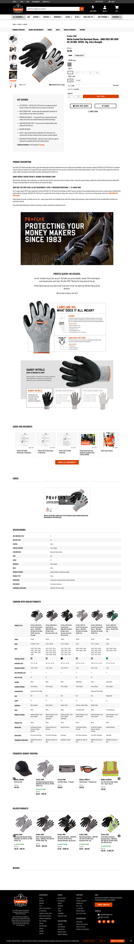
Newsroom (60, 906)
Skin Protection (43, 926)
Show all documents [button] (67, 462)
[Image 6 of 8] (13, 84)
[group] (23, 774)
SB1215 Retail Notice (81, 913)
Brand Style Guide (62, 916)
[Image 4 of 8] (13, 66)
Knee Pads (41, 901)
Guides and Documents (36, 30)
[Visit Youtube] (112, 921)
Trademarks (61, 913)
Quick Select (79, 55)
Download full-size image (57, 85)
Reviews (82, 30)
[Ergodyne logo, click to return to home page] (18, 13)
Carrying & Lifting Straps (45, 913)
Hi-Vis (40, 906)
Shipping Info (79, 903)
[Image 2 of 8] (13, 48)
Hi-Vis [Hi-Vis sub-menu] (77, 17)
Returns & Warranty (81, 901)
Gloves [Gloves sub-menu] (68, 17)
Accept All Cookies (117, 941)
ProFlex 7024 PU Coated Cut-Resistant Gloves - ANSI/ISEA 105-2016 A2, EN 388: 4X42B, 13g (82, 629)
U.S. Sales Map (79, 908)
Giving (59, 908)
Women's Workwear (62, 934)
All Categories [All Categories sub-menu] (18, 17)
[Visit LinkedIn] (99, 921)
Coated (25, 24)
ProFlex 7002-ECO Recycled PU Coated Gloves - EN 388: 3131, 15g (112, 628)
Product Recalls (80, 911)
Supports (41, 903)
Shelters (41, 928)
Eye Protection (42, 911)
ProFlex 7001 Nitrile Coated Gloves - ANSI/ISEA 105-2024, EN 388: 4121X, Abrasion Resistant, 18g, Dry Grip (66, 630)
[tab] (70, 55)
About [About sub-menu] (14, 2)
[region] (67, 941)
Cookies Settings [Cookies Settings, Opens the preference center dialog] (89, 941)
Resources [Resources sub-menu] (116, 17)
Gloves (19, 24)
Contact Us (79, 898)
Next (118, 778)
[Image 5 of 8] (13, 75)
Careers (60, 903)
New (28, 17)
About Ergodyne (62, 898)
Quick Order (93, 9)
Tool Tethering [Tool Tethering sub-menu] (103, 17)
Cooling (41, 923)
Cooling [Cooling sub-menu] (36, 17)
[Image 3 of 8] (13, 57)
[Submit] (82, 9)
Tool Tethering (42, 921)
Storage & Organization (45, 918)
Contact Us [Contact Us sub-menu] (46, 2)
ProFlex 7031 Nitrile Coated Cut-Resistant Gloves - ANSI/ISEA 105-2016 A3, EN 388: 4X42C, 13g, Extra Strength (36, 630)
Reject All (103, 941)
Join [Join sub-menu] (21, 2)
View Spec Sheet (80, 105)
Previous (13, 778)
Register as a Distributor (82, 929)
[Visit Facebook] (108, 921)
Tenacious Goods (62, 932)
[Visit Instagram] (103, 921)
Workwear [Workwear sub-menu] (57, 17)
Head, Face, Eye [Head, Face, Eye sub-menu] (88, 17)
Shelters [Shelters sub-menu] (46, 17)
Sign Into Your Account (82, 924)
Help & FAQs (79, 906)
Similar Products (70, 30)
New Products (61, 929)
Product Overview (18, 30)
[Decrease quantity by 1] (69, 96)
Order (70, 55)
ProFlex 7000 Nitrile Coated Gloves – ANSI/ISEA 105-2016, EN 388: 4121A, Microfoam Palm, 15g (51, 629)
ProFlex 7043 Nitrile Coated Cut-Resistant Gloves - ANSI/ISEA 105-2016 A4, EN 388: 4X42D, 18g (97, 629)
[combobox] (55, 9)
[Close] (131, 941)
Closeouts (60, 924)
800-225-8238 (99, 1)
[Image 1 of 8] (13, 39)
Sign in (105, 9)
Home (14, 24)
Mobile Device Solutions (45, 916)
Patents (59, 911)
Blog (28, 2)
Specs (58, 30)
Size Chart (116, 85)
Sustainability (36, 2)
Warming (41, 931)
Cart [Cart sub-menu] (117, 9)
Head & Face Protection (45, 908)
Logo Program (61, 927)
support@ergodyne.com (105, 914)
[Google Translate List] (117, 2)
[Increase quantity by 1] (78, 96)
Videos (50, 30)
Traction (41, 933)
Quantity (70, 93)
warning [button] (42, 145)
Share (105, 105)
